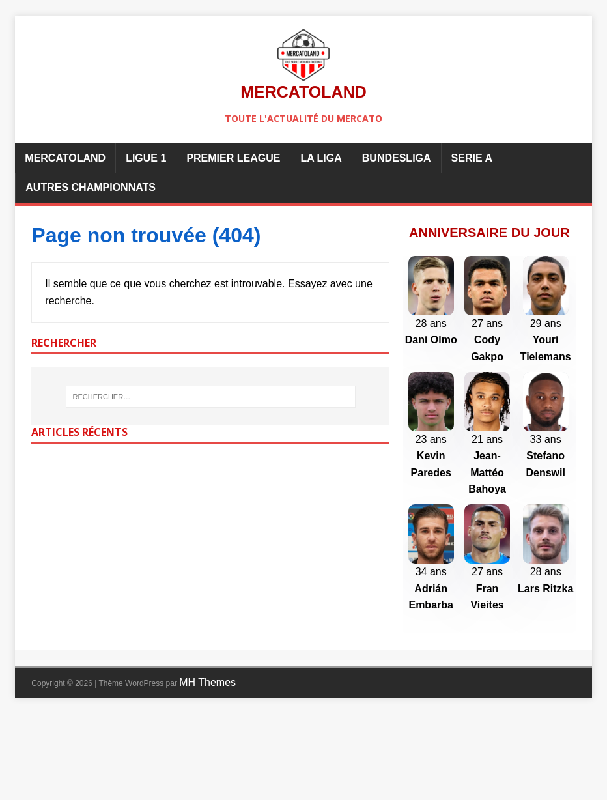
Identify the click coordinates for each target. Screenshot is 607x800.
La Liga (320, 158)
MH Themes (207, 768)
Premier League (233, 158)
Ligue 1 (146, 158)
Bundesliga (396, 158)
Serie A (471, 158)
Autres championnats (90, 187)
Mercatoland (65, 158)
